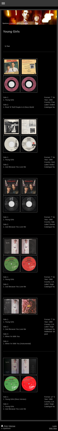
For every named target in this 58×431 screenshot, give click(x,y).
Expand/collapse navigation (29, 3)
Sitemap (12, 426)
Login (55, 426)
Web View (53, 428)
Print (4, 426)
